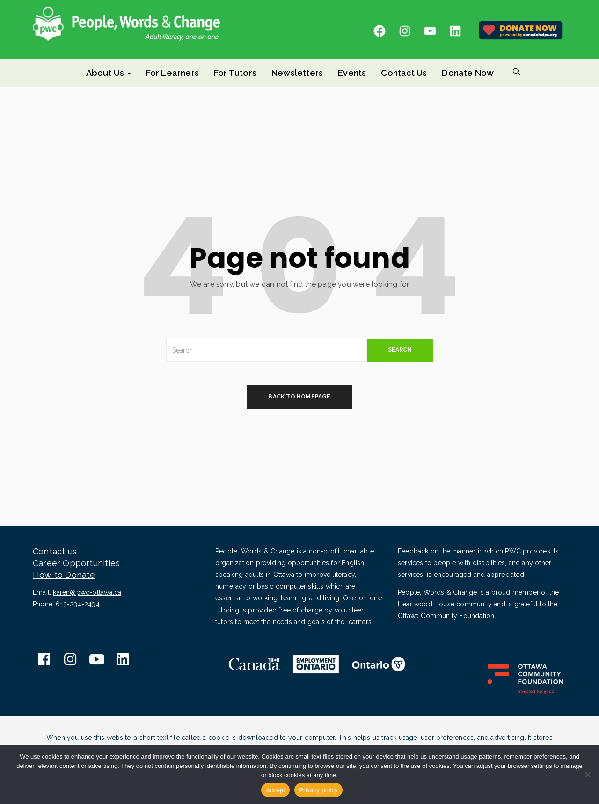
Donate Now (468, 73)
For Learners (172, 73)
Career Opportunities (76, 563)
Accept (275, 790)
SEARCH (399, 350)
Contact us (55, 551)
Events (352, 73)
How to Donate (64, 575)
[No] (587, 774)
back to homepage (299, 396)
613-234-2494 (77, 604)
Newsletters (297, 73)
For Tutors (235, 73)
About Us (108, 73)
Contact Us (404, 73)
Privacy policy (318, 790)
